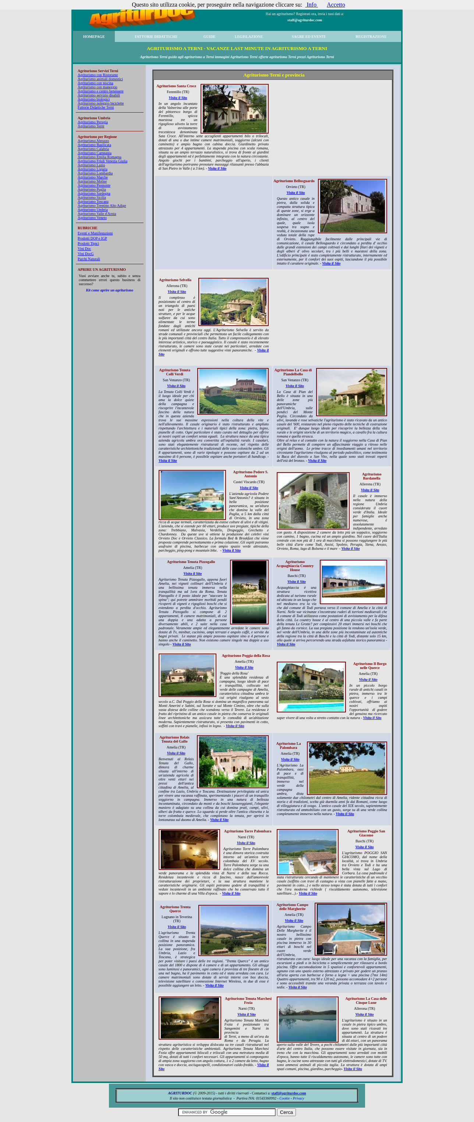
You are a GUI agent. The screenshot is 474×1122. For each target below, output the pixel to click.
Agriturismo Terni (91, 126)
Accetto (336, 4)
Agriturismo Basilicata (94, 145)
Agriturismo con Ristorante (98, 75)
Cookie (284, 1098)
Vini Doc (84, 249)
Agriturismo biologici (94, 99)
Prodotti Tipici (88, 243)
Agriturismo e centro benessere (101, 91)
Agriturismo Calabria (93, 149)
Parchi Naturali (89, 259)
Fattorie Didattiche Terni (96, 107)
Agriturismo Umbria (93, 210)
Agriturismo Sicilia (92, 197)
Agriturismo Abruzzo (93, 141)
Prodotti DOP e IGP (92, 238)
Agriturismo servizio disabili (99, 95)
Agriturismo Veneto (92, 218)
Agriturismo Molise (92, 181)
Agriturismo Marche (93, 177)
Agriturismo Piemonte (94, 185)
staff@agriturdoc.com (289, 1093)
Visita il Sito (178, 98)
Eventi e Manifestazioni (95, 233)
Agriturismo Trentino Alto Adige (102, 205)
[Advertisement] (333, 127)
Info (311, 4)
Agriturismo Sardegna (94, 193)
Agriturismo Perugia (93, 122)
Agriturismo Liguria (92, 169)
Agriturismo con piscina (95, 83)
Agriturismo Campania (95, 153)
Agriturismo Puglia (92, 189)
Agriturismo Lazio (91, 165)
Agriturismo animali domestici (100, 79)
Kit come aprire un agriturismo (109, 290)
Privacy (298, 1098)
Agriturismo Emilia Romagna (99, 157)
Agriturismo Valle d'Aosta (97, 214)
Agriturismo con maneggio (97, 87)
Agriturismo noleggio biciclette (101, 103)
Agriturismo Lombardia (95, 173)
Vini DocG (86, 254)
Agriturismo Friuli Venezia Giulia (102, 161)
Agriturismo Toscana (93, 201)
